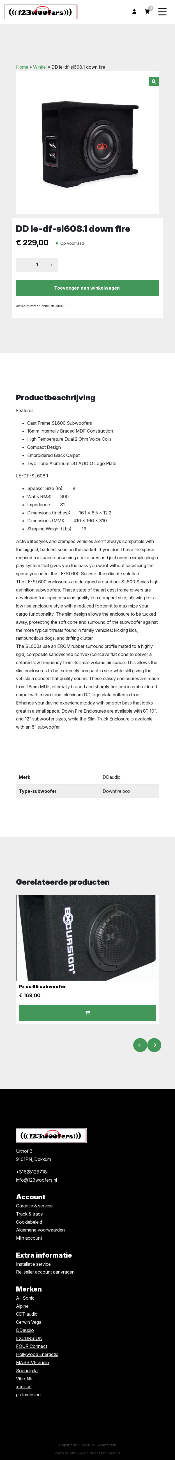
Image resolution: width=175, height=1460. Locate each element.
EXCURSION (29, 1338)
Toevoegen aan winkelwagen (87, 288)
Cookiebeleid (29, 1222)
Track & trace (29, 1214)
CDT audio (27, 1314)
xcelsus (23, 1386)
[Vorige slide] (140, 1045)
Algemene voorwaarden (40, 1230)
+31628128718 (31, 1172)
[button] (154, 81)
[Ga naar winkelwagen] (147, 12)
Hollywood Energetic (37, 1354)
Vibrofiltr (24, 1379)
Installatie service (33, 1264)
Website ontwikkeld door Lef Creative (88, 1453)
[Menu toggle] (162, 11)
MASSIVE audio (32, 1362)
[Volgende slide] (154, 1045)
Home (22, 67)
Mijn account (29, 1238)
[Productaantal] (37, 264)
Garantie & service (34, 1206)
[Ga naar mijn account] (134, 12)
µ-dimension (28, 1394)
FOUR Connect (31, 1346)
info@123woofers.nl (36, 1180)
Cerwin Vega (29, 1322)
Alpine (22, 1306)
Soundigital (27, 1370)
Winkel (40, 67)
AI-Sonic (25, 1298)
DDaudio (25, 1330)
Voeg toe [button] (87, 1013)
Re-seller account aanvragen (45, 1272)
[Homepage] (41, 11)
